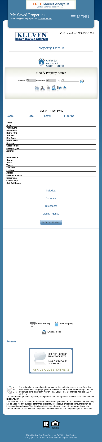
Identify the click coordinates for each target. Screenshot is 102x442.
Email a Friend (51, 332)
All (31, 80)
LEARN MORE (45, 18)
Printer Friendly (39, 323)
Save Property (63, 323)
